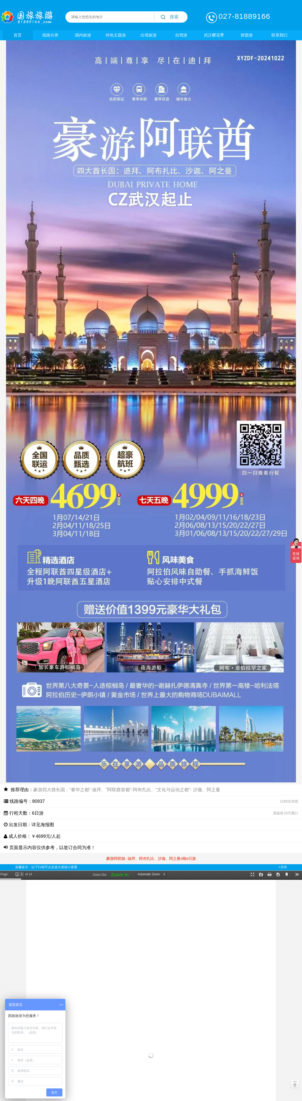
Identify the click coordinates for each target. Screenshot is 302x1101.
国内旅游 (83, 35)
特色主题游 (116, 35)
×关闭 (282, 867)
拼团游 (247, 35)
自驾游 (181, 35)
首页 (18, 35)
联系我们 (279, 35)
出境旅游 (148, 35)
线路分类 (50, 35)
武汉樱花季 (214, 35)
